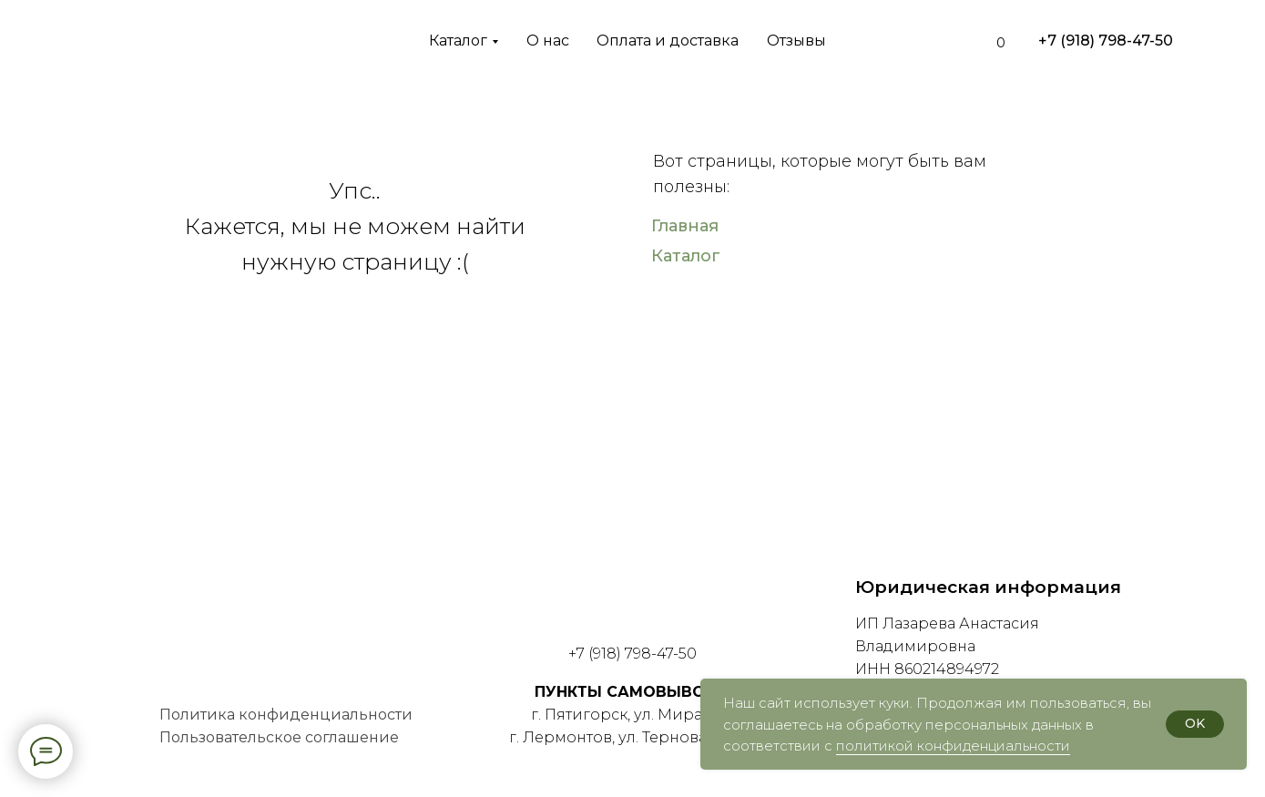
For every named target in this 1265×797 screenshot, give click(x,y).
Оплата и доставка (668, 40)
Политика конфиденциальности (286, 714)
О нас (547, 40)
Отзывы (796, 40)
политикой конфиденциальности (953, 745)
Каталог (458, 40)
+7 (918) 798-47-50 (1105, 40)
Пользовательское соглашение (279, 737)
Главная (685, 226)
